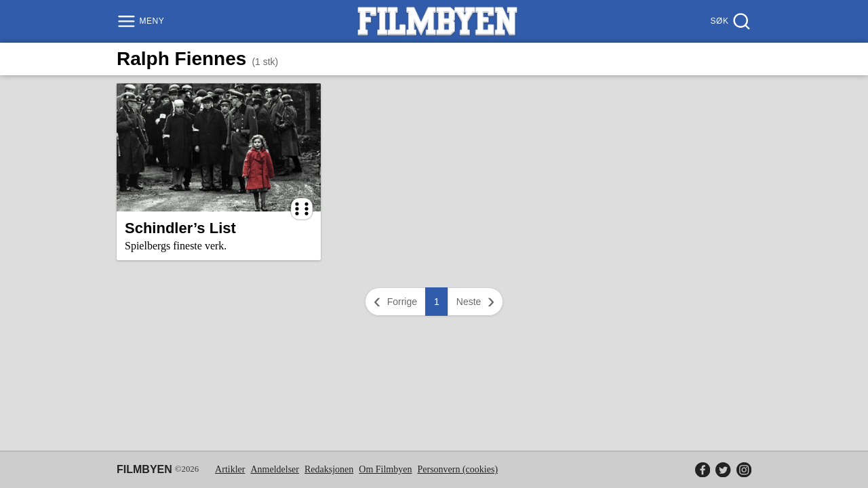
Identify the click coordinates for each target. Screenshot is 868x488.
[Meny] (142, 21)
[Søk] (729, 21)
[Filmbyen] (437, 21)
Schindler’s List (180, 228)
